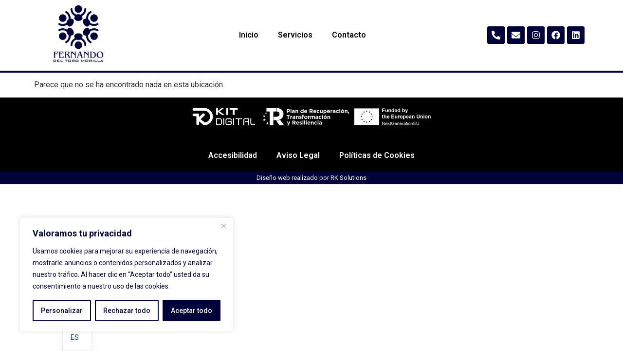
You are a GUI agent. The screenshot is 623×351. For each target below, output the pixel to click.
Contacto (349, 34)
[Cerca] (223, 226)
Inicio (248, 34)
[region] (126, 274)
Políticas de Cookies (377, 184)
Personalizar (62, 310)
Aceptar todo (191, 310)
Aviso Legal (298, 184)
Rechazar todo (126, 310)
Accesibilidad (232, 184)
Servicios (295, 34)
